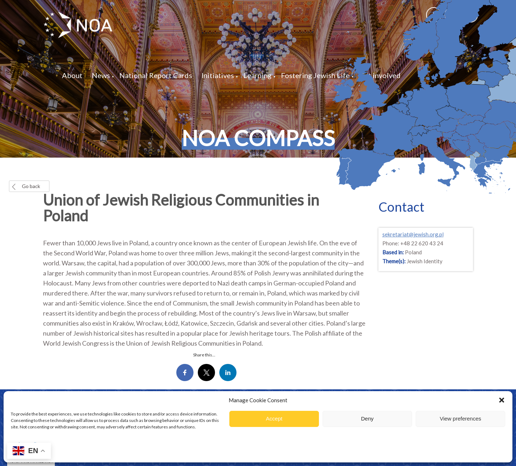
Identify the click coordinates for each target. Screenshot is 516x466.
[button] (501, 400)
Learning (257, 75)
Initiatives (217, 75)
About (72, 75)
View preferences (460, 418)
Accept (274, 418)
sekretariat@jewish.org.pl (413, 234)
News (101, 75)
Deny (367, 418)
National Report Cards (155, 75)
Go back (31, 186)
